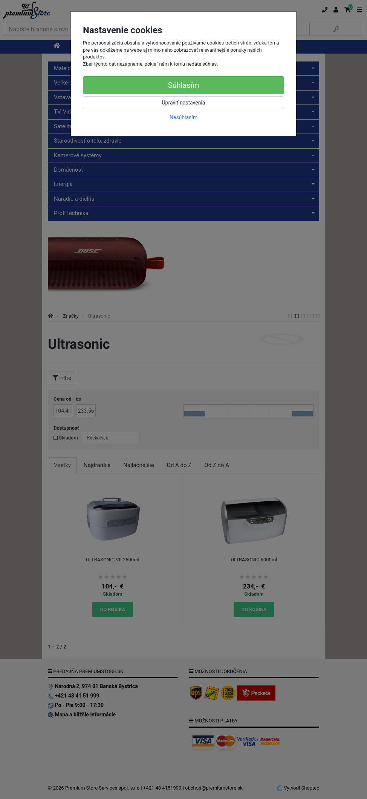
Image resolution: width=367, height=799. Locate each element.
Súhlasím (183, 85)
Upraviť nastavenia (183, 103)
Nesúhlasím (183, 117)
